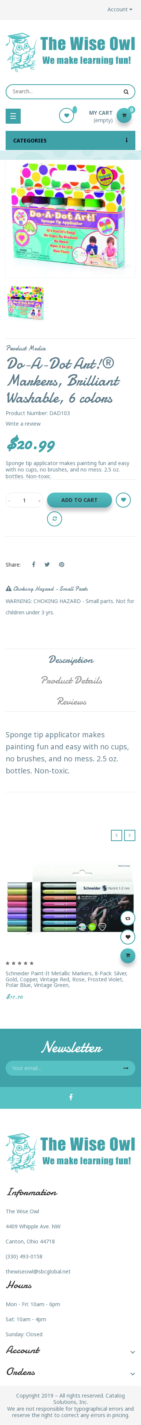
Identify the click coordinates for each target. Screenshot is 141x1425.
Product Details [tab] (71, 680)
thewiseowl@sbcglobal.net (38, 1271)
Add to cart (79, 499)
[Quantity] (24, 500)
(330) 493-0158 (24, 1256)
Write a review (23, 423)
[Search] (70, 91)
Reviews (71, 701)
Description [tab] (70, 659)
